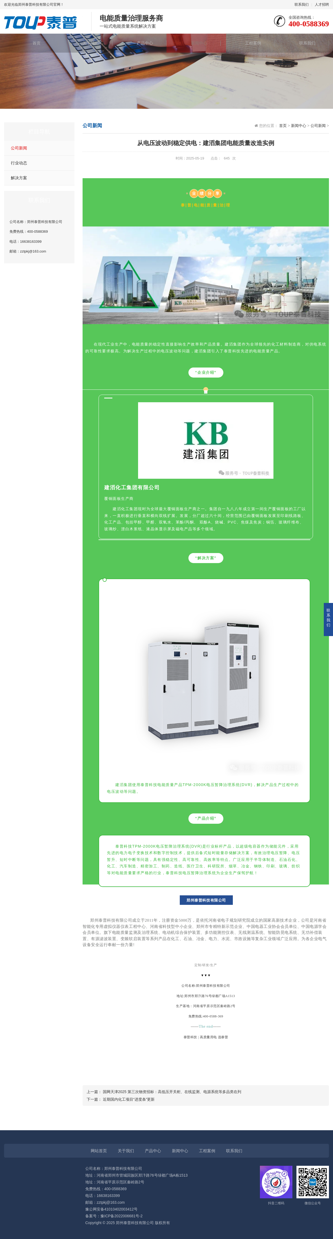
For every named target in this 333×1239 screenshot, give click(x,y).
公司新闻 (19, 148)
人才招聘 (322, 4)
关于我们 (85, 43)
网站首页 (99, 1150)
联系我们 (302, 4)
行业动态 (19, 163)
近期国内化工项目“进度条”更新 (129, 1099)
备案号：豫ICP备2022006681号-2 (114, 1216)
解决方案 (19, 178)
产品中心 (139, 43)
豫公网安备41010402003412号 (111, 1209)
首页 (31, 43)
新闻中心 (193, 43)
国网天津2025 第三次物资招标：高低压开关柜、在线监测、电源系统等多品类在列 (172, 1092)
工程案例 (247, 43)
